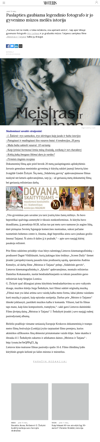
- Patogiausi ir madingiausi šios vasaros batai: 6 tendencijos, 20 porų (43, 140)
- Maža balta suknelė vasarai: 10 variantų (28, 145)
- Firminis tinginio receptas (20, 159)
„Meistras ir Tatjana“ (16, 36)
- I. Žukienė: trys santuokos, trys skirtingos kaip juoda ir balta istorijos (43, 135)
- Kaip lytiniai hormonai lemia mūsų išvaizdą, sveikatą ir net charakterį (43, 149)
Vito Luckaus (33, 33)
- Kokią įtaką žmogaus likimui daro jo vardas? (30, 154)
